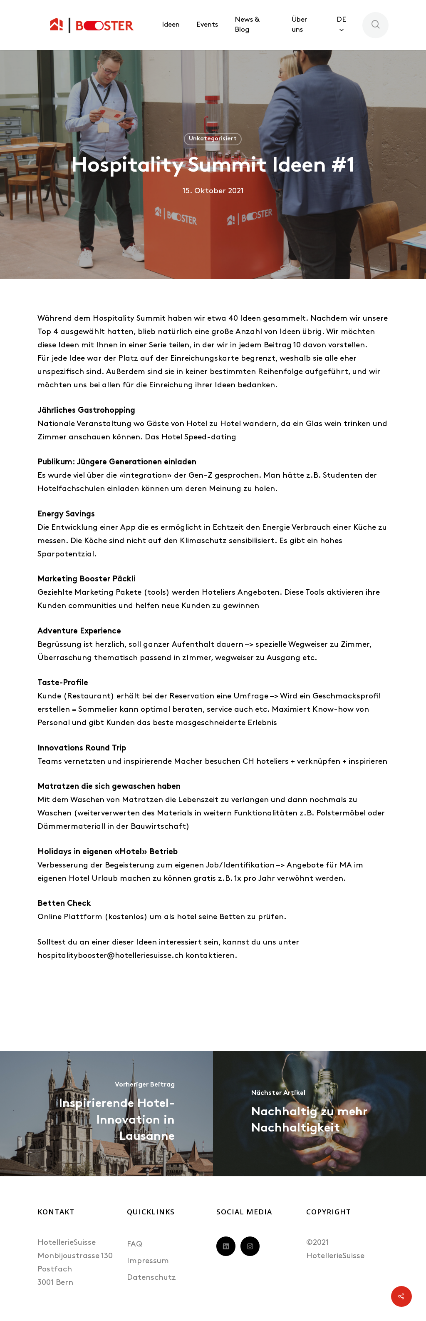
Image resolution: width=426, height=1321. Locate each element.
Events (207, 24)
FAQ (134, 1245)
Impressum (148, 1261)
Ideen (171, 24)
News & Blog (247, 24)
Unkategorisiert (213, 139)
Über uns (299, 24)
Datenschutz (151, 1278)
